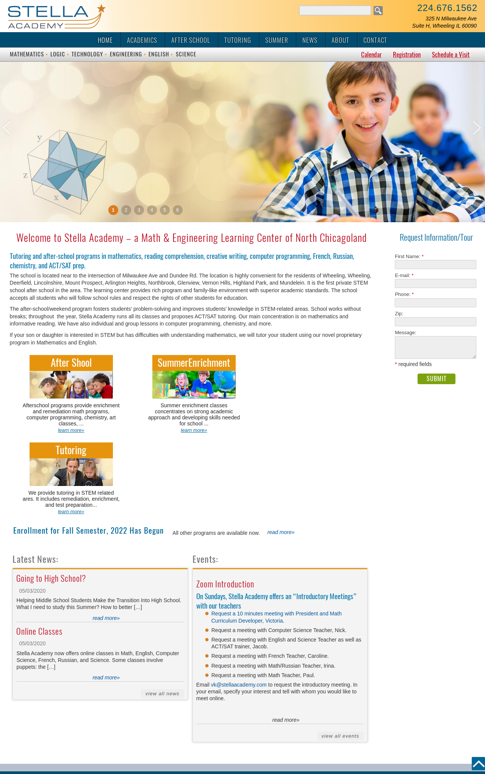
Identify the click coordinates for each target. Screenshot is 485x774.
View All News (163, 612)
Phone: (404, 294)
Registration (407, 54)
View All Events (341, 655)
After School (190, 40)
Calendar (371, 54)
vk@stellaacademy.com (239, 604)
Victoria (274, 539)
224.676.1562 (447, 8)
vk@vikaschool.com (408, 704)
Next (454, 154)
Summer (276, 40)
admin (242, 761)
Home (105, 40)
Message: (405, 332)
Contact (375, 40)
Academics (142, 40)
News (310, 40)
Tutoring (237, 40)
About (340, 40)
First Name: (409, 256)
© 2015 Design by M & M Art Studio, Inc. (243, 742)
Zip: (401, 313)
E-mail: (404, 275)
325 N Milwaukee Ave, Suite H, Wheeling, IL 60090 (252, 704)
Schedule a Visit (450, 54)
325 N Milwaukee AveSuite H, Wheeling (444, 22)
